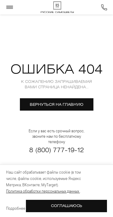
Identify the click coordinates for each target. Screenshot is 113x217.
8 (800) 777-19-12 (56, 150)
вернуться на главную (56, 104)
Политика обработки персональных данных (43, 192)
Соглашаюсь (66, 206)
